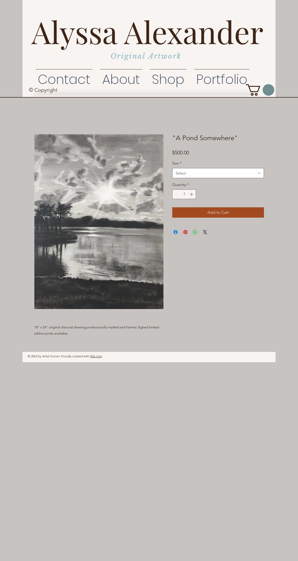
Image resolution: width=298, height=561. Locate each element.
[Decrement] (176, 194)
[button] (260, 90)
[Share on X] (205, 232)
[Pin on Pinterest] (185, 232)
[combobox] (218, 173)
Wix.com (96, 356)
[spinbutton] (184, 194)
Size (176, 163)
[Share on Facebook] (175, 232)
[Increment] (192, 194)
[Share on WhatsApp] (195, 232)
